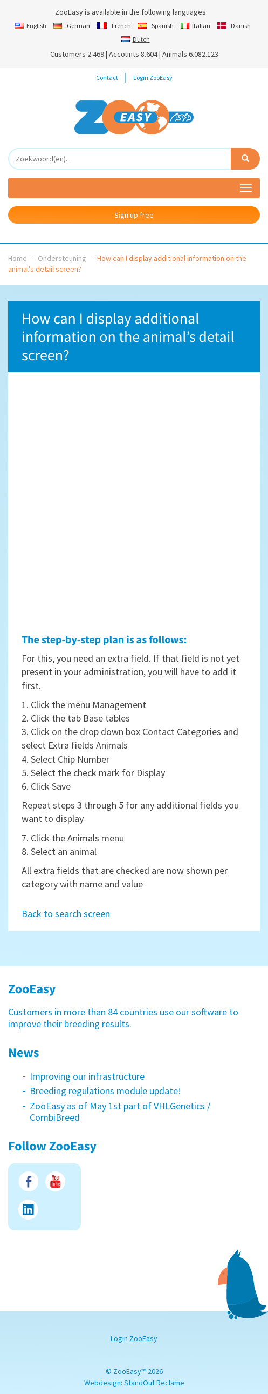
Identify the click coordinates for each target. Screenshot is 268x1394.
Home (17, 258)
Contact (107, 77)
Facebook (28, 1181)
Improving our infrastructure (87, 1076)
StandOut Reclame (154, 1383)
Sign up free (134, 215)
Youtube (55, 1181)
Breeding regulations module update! (105, 1091)
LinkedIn (28, 1210)
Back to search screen (66, 913)
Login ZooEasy (153, 77)
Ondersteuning (62, 258)
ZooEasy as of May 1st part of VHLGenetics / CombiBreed (120, 1112)
